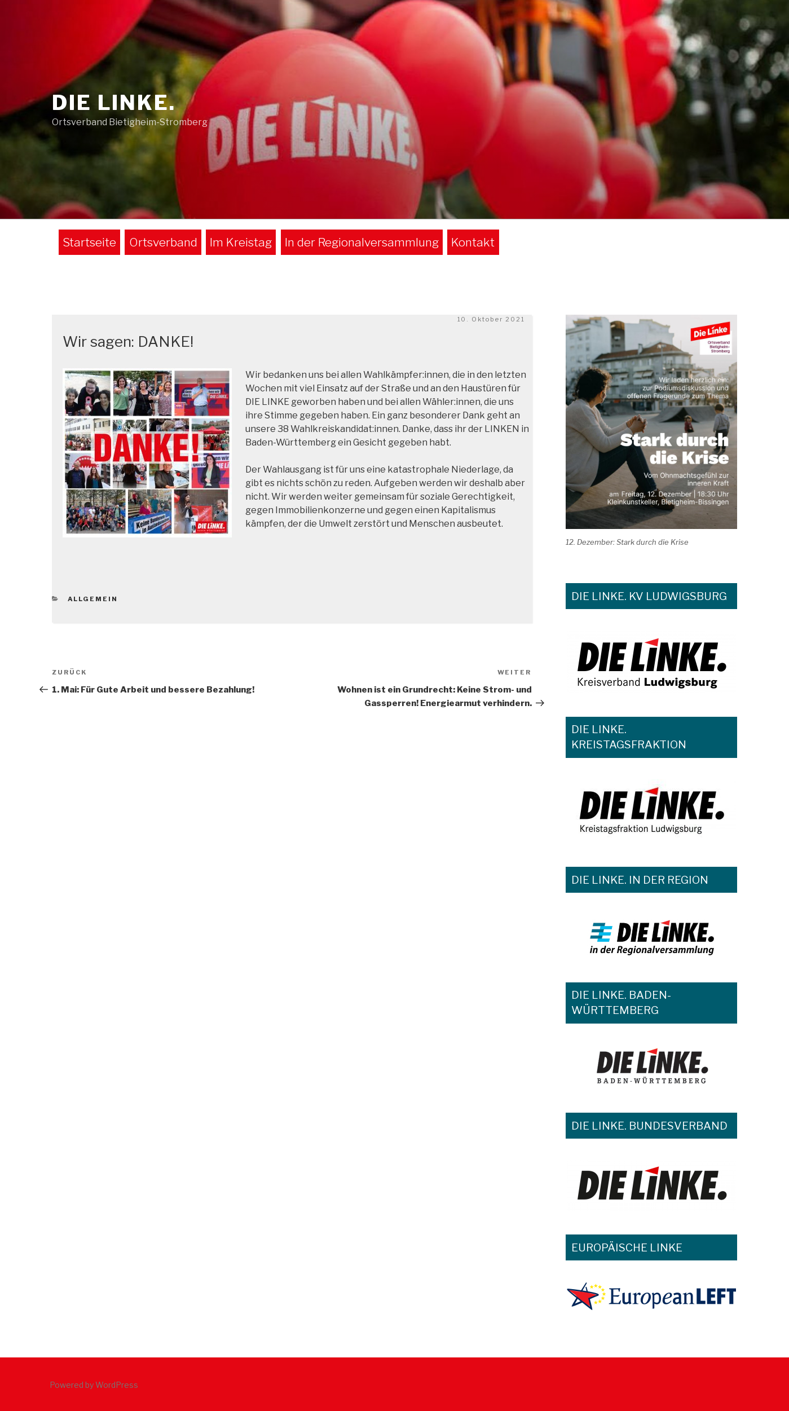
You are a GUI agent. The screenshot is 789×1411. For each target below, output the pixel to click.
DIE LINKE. (114, 102)
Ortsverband (163, 242)
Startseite (89, 242)
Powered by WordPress (94, 1385)
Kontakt (473, 242)
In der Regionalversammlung (362, 242)
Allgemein (93, 599)
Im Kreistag (241, 242)
